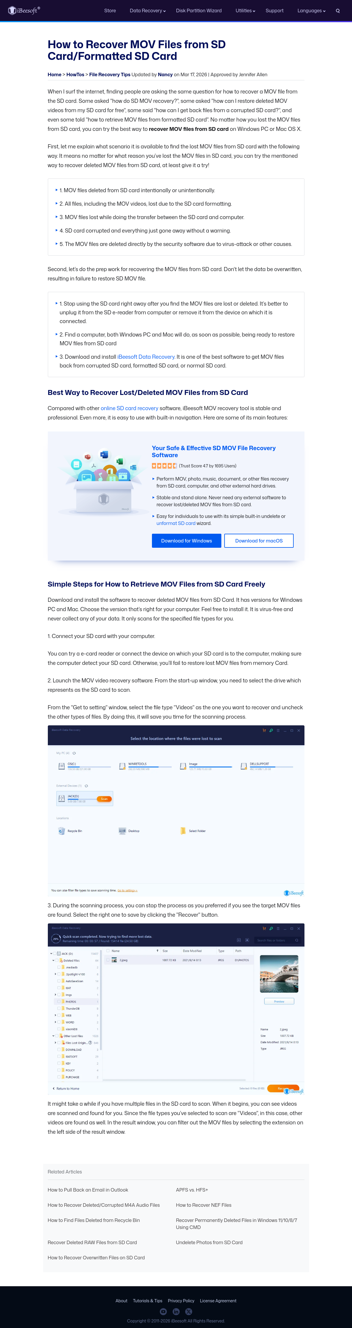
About (121, 1300)
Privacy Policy (181, 1300)
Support (274, 10)
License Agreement (218, 1300)
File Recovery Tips (109, 74)
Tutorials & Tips (147, 1300)
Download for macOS (259, 541)
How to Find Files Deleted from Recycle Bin (94, 1220)
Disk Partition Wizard (199, 10)
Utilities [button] (244, 10)
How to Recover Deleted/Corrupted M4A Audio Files (104, 1205)
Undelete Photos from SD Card (209, 1242)
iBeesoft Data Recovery (146, 356)
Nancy (165, 74)
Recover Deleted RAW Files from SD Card (92, 1242)
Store (110, 10)
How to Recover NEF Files (203, 1205)
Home (55, 74)
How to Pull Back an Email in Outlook (88, 1190)
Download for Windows (186, 541)
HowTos (75, 74)
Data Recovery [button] (146, 10)
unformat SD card (176, 523)
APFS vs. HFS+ (192, 1190)
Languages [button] (309, 10)
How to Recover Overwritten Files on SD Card (96, 1257)
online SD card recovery (129, 408)
